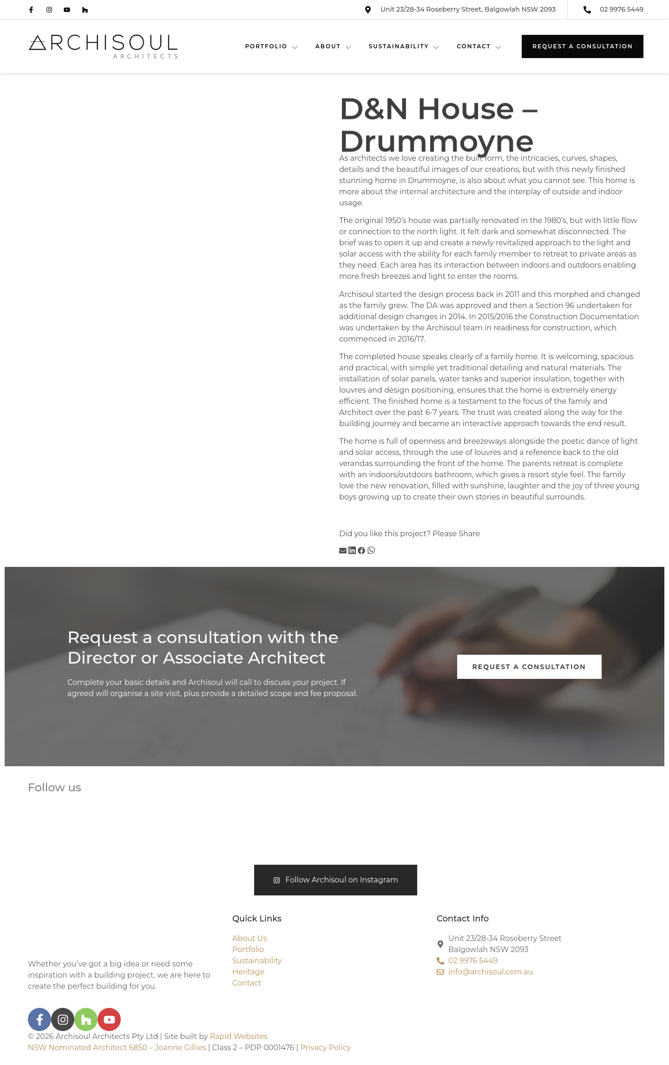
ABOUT (333, 46)
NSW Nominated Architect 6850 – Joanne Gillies (117, 1047)
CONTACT (479, 46)
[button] (343, 552)
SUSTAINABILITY (404, 46)
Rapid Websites (239, 1036)
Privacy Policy (325, 1047)
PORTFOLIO (271, 46)
